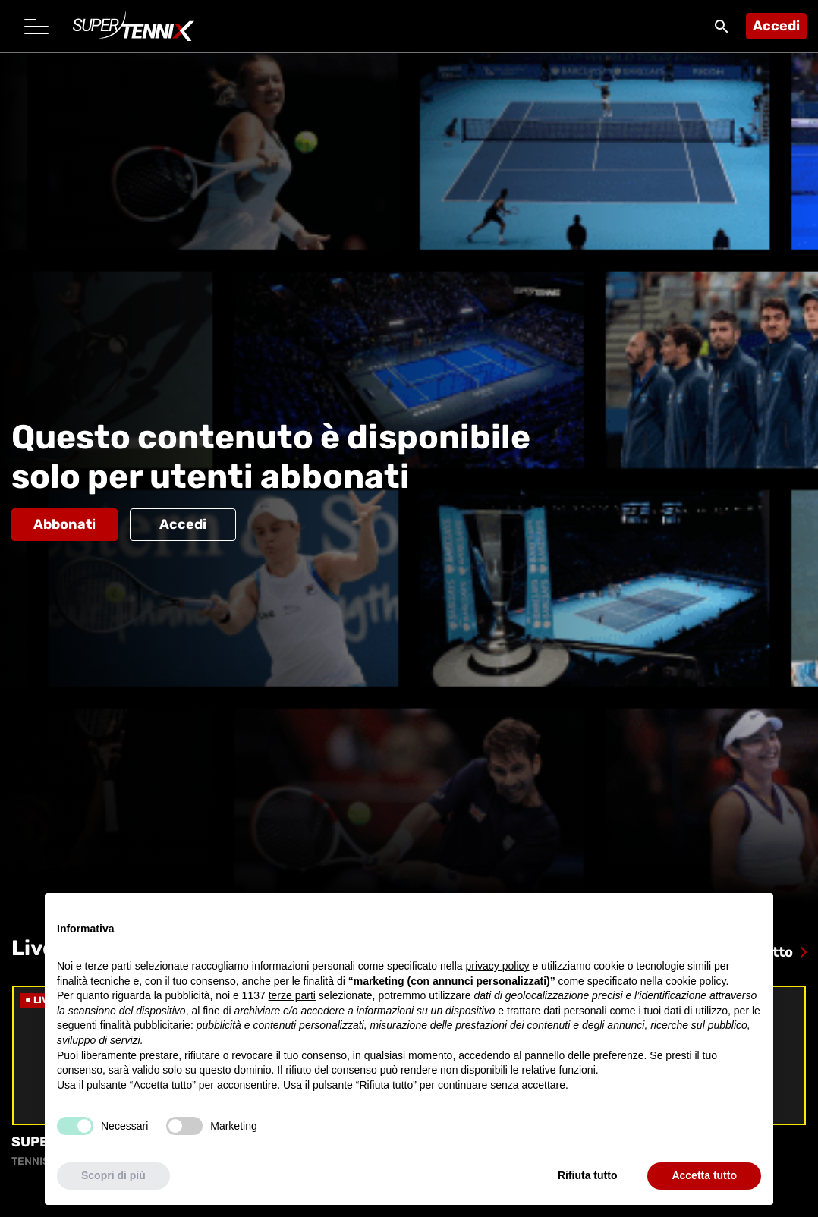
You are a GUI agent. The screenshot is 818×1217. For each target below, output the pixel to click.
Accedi (776, 25)
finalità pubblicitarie (145, 1026)
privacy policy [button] (498, 966)
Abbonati (64, 524)
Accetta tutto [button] (704, 1176)
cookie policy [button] (695, 981)
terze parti (292, 996)
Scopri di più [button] (113, 1176)
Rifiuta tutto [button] (588, 1176)
